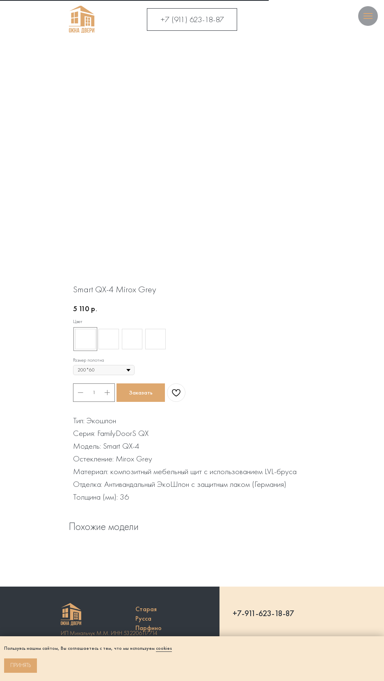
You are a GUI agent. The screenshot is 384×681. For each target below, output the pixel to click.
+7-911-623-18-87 (263, 613)
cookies (164, 648)
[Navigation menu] (368, 16)
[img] (81, 19)
